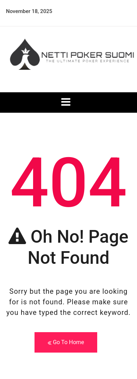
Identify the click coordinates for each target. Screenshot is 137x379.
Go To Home (66, 342)
